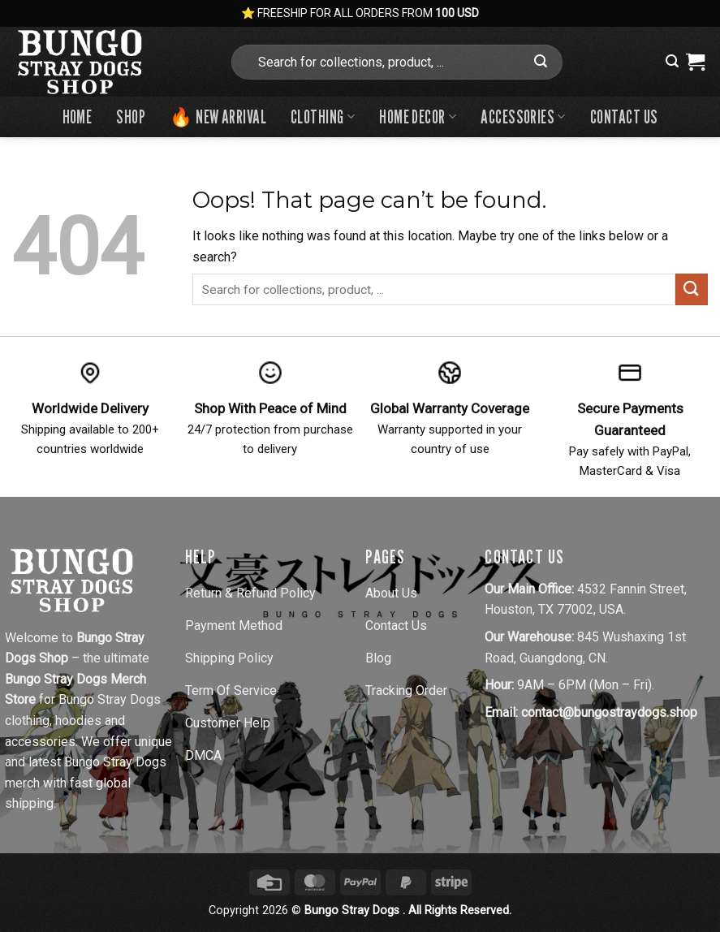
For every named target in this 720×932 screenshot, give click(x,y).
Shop (130, 116)
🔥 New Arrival (218, 116)
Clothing (323, 116)
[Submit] (540, 62)
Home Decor (417, 116)
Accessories (523, 116)
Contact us (623, 116)
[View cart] (695, 61)
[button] (672, 61)
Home (78, 116)
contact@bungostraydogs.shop (609, 712)
